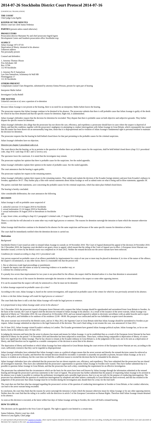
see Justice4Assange (34, 422)
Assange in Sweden (34, 420)
